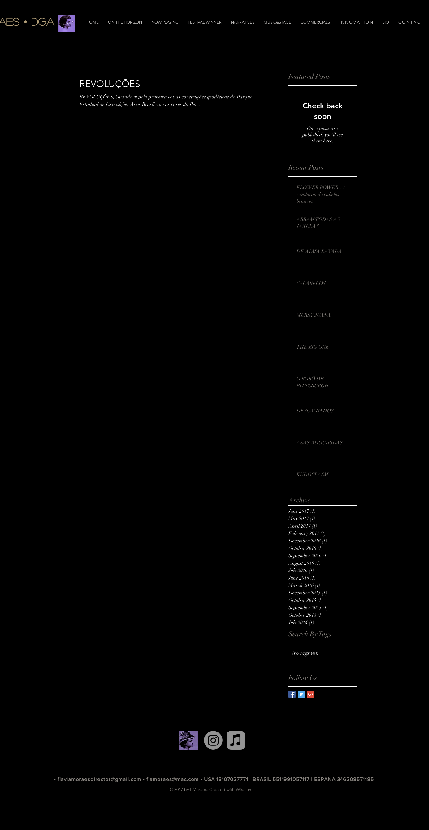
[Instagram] (213, 740)
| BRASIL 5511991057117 (280, 779)
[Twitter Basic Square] (301, 694)
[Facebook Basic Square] (292, 694)
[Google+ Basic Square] (310, 694)
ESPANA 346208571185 (344, 779)
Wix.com (244, 789)
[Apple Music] (236, 740)
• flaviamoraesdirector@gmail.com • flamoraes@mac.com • (129, 779)
